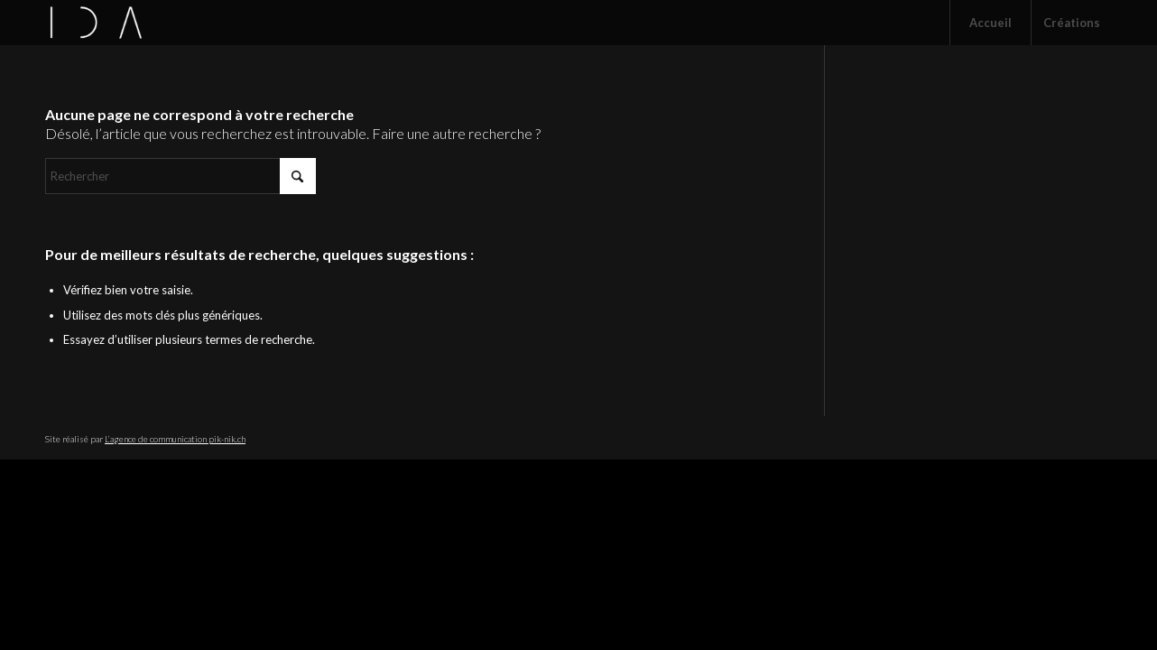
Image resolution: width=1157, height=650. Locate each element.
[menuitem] (990, 22)
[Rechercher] (180, 176)
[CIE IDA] (96, 22)
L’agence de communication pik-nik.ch (175, 438)
